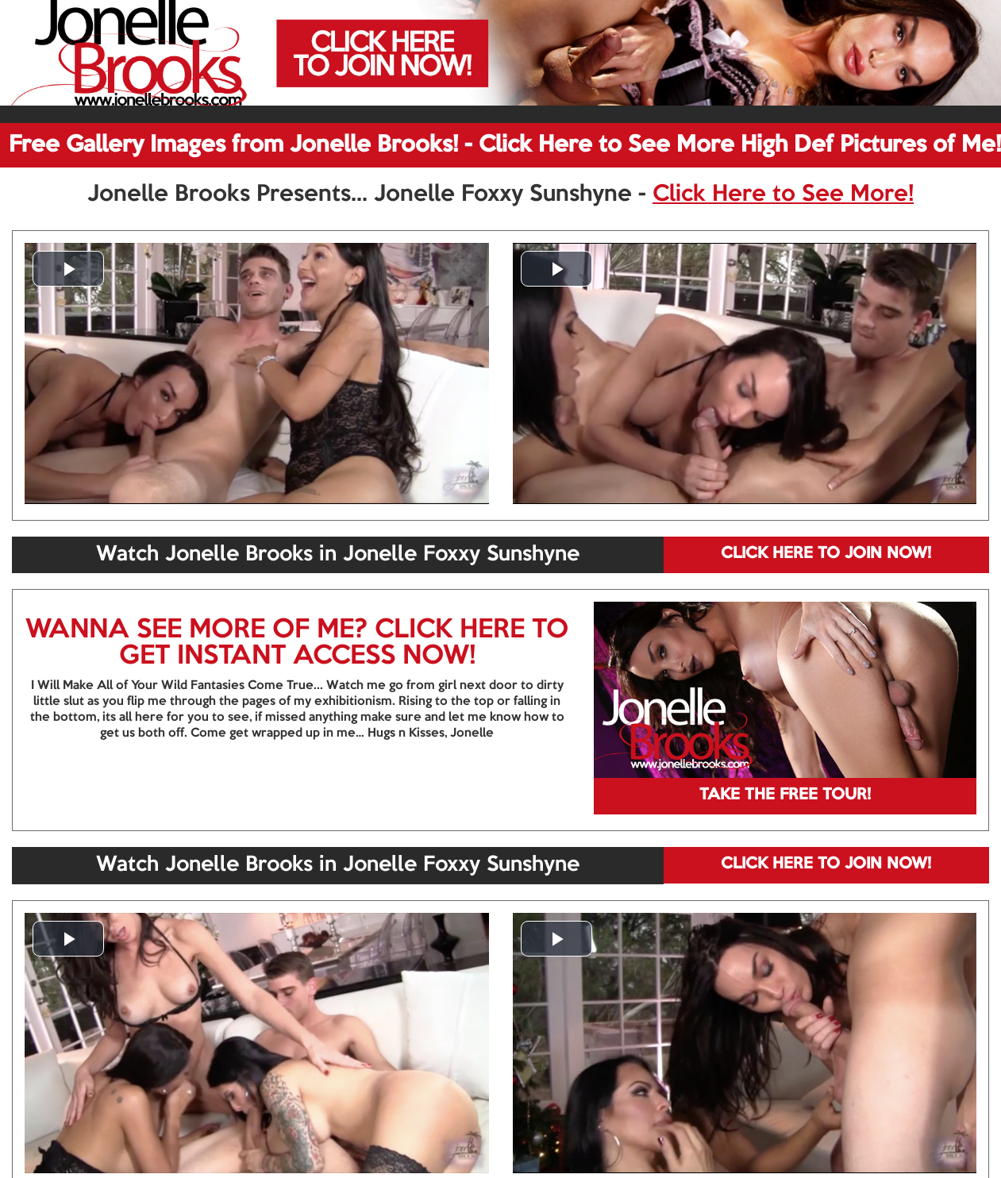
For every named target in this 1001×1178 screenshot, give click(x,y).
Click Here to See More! (783, 194)
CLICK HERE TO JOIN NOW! (826, 554)
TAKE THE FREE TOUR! (785, 795)
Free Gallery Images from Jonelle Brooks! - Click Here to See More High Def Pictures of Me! (505, 145)
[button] (68, 269)
